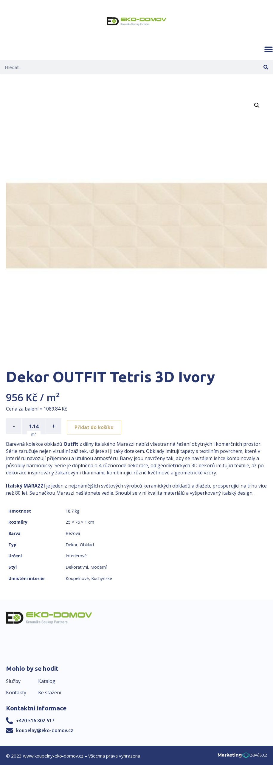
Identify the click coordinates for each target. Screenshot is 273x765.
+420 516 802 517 (35, 720)
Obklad (87, 544)
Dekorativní (77, 566)
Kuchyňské (101, 578)
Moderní (98, 566)
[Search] (265, 67)
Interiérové (76, 555)
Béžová (73, 533)
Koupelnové (77, 578)
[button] (268, 49)
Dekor (71, 544)
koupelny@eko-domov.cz (44, 729)
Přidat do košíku (95, 426)
